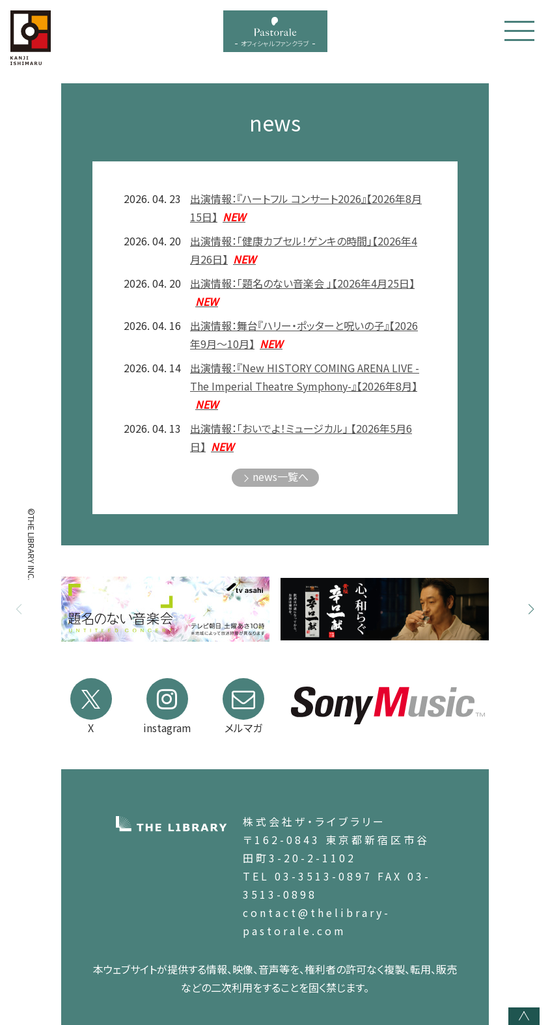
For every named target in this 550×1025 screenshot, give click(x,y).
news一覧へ (281, 476)
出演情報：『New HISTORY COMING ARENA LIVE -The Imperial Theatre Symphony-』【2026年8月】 (304, 386)
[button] (531, 609)
